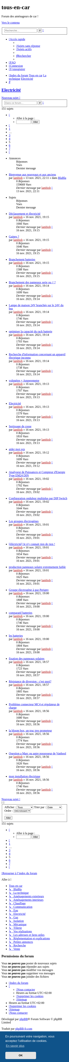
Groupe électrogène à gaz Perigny (29, 589)
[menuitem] (28, 45)
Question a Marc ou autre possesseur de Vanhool (37, 753)
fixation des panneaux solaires (26, 658)
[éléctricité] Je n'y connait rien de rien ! (32, 544)
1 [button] (9, 128)
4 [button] (9, 138)
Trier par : (48, 807)
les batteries (16, 635)
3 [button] (9, 135)
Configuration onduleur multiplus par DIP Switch (38, 498)
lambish (18, 177)
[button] (9, 114)
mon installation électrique (24, 776)
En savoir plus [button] (15, 1045)
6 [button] (9, 145)
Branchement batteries (22, 259)
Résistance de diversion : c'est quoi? (30, 681)
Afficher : (18, 807)
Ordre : (17, 810)
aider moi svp (17, 449)
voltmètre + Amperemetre (24, 380)
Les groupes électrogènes (24, 521)
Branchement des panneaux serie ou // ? (32, 282)
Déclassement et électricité (24, 213)
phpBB (24, 1019)
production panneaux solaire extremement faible (37, 567)
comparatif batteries (20, 612)
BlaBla (62, 177)
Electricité (11, 90)
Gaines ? (14, 236)
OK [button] (21, 1055)
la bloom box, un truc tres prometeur (30, 730)
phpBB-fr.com (23, 1028)
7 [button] (9, 148)
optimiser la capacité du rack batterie (30, 331)
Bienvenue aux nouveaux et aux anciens (32, 174)
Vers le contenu (10, 22)
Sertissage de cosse (20, 426)
